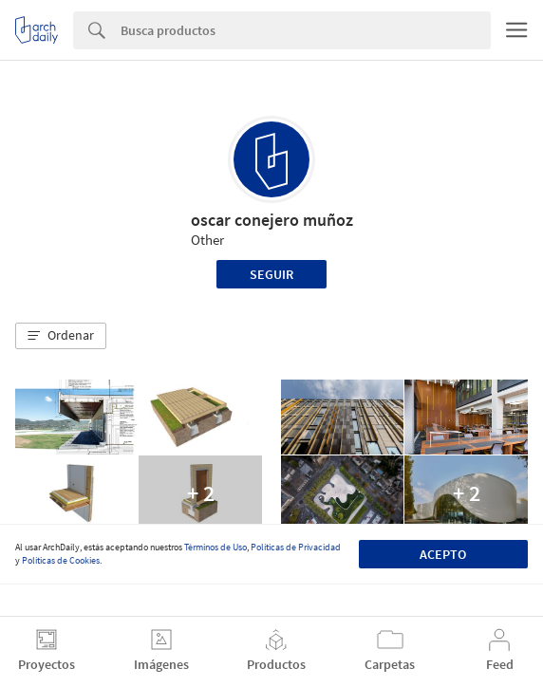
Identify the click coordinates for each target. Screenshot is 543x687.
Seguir (271, 274)
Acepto (443, 554)
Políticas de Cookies (61, 560)
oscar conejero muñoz (272, 220)
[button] (60, 336)
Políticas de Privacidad (296, 547)
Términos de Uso (215, 547)
